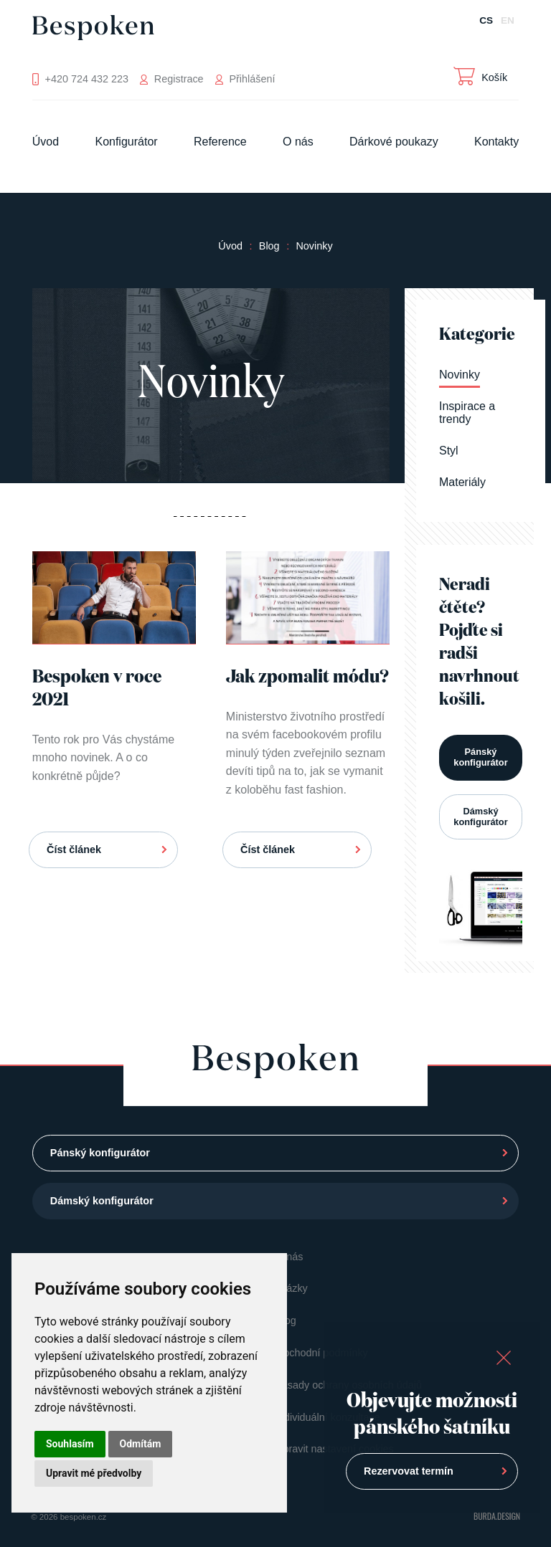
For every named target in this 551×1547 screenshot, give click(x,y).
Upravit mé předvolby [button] (93, 1473)
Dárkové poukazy (393, 141)
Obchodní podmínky (322, 1352)
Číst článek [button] (74, 849)
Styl (448, 450)
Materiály (462, 482)
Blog (269, 246)
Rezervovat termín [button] (408, 1471)
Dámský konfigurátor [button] (480, 816)
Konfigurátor (126, 141)
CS (486, 20)
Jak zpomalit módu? (307, 677)
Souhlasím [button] (70, 1444)
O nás (298, 141)
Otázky (292, 1288)
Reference (220, 141)
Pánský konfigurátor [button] (480, 757)
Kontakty (496, 141)
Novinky (314, 246)
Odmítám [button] (140, 1444)
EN (507, 20)
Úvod (45, 141)
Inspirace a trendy (467, 412)
